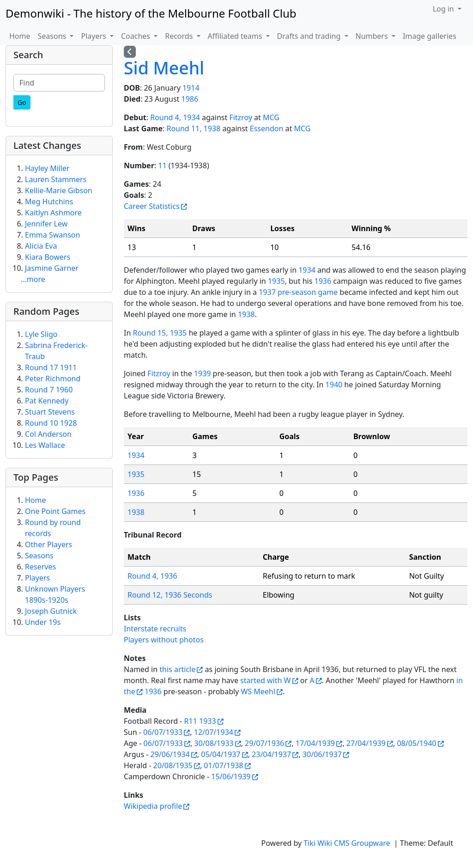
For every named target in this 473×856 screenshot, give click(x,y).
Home (19, 36)
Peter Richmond (52, 378)
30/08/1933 (213, 743)
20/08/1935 (173, 765)
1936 (322, 281)
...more (33, 279)
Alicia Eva (41, 246)
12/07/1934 (213, 732)
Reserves (40, 567)
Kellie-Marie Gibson (58, 190)
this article (177, 669)
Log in (444, 9)
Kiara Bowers (47, 257)
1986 (190, 99)
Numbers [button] (373, 36)
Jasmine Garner (52, 268)
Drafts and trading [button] (310, 36)
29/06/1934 (170, 754)
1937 (267, 292)
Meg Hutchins (49, 201)
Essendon (267, 128)
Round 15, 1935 (160, 333)
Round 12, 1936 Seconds (169, 595)
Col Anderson (48, 434)
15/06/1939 (230, 776)
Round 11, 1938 (193, 128)
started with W (265, 680)
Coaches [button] (136, 36)
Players (37, 578)
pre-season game (308, 292)
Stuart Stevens (50, 412)
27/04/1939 (366, 743)
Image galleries (429, 36)
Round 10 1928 (51, 423)
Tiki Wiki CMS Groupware (347, 843)
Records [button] (179, 36)
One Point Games (55, 511)
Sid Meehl (164, 67)
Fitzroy (240, 117)
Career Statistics (152, 206)
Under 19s (43, 622)
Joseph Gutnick (51, 611)
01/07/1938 (223, 765)
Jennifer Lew (46, 224)
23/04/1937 (271, 754)
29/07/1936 (264, 743)
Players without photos (164, 640)
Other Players (48, 544)
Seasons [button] (53, 36)
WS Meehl (258, 691)
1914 (191, 88)
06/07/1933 (162, 732)
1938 (246, 314)
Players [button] (94, 36)
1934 (306, 270)
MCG (271, 117)
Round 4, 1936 (152, 576)
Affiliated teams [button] (236, 36)
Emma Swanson (52, 235)
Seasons (39, 555)
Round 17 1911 (51, 367)
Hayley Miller (47, 168)
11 (162, 165)
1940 (334, 384)
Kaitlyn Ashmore (53, 213)
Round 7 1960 (49, 390)
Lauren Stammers (55, 179)
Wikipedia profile (153, 806)
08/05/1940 (416, 743)
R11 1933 (200, 721)
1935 (276, 281)
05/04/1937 (220, 754)
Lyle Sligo (41, 334)
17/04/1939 (315, 743)
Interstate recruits (155, 629)
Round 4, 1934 (175, 117)
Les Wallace (45, 445)
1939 (202, 373)
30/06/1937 (322, 754)
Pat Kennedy (46, 401)
